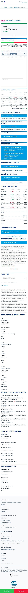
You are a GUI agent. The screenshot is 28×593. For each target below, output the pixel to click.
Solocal (3, 355)
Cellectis (3, 329)
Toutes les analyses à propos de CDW (14, 236)
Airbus (2, 375)
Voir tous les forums (14, 268)
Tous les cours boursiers (6, 436)
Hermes (3, 366)
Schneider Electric (5, 327)
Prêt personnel (4, 482)
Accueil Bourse (4, 434)
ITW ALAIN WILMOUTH (6, 422)
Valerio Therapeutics (6, 368)
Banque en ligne (5, 469)
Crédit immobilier (5, 480)
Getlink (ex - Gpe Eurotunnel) (8, 334)
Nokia (2, 342)
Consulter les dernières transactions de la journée (11, 170)
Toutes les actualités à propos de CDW (14, 182)
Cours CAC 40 (4, 439)
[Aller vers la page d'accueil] (4, 2)
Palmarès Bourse (5, 445)
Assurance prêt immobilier (7, 486)
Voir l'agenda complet (5, 140)
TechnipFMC (4, 358)
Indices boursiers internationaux (8, 442)
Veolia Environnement (6, 344)
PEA (2, 490)
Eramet (2, 346)
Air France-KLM (4, 320)
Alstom (2, 349)
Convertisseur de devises (7, 451)
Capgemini (3, 382)
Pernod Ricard (4, 370)
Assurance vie (4, 477)
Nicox (2, 338)
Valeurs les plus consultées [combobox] (8, 278)
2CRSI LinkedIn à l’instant (7, 409)
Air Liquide (3, 377)
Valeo (2, 360)
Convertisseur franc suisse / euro (8, 461)
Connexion (24, 2)
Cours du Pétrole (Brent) (6, 447)
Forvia (2, 351)
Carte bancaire (4, 474)
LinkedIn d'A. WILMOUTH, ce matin (9, 395)
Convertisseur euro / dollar (7, 455)
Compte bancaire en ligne (7, 471)
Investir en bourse (5, 488)
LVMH (2, 336)
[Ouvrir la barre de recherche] (19, 2)
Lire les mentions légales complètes (8, 265)
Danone (3, 331)
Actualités (9, 20)
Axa (2, 318)
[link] (11, 502)
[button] (1, 2)
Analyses (17, 20)
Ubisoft (2, 373)
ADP (2, 362)
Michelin (3, 325)
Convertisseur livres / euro (7, 459)
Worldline (3, 384)
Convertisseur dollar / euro (7, 453)
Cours (3, 20)
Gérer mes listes (4, 285)
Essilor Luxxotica (5, 322)
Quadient (3, 353)
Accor (2, 379)
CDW (5, 26)
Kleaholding (4, 386)
